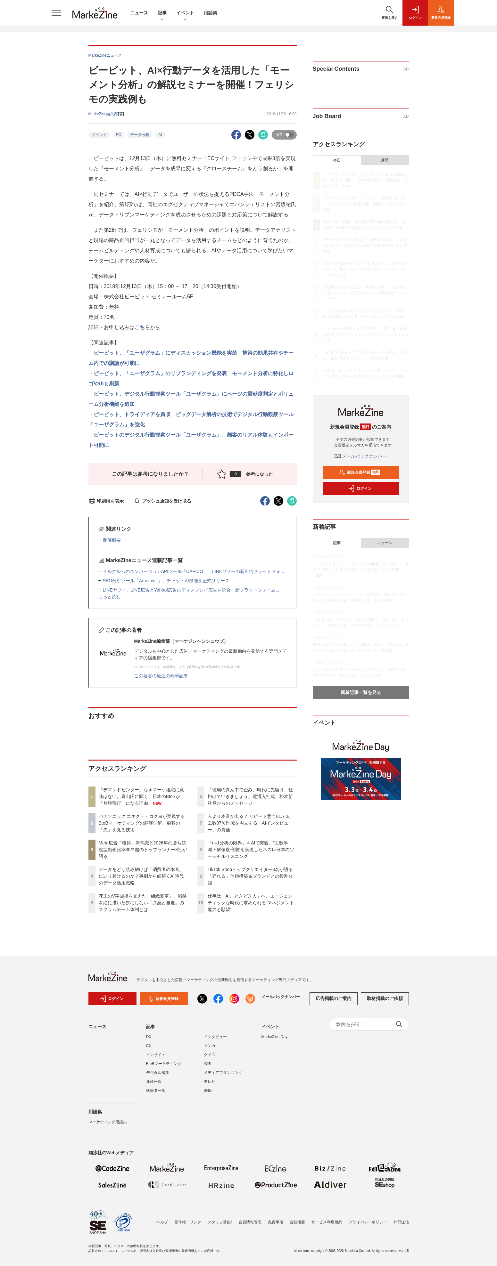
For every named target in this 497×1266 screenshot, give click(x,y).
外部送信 (401, 1222)
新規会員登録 (359, 472)
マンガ (209, 1046)
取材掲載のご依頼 (385, 998)
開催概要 (112, 540)
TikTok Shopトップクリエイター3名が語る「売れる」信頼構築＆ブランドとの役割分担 (250, 876)
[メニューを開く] (56, 13)
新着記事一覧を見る (361, 692)
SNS (208, 1090)
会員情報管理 (249, 1222)
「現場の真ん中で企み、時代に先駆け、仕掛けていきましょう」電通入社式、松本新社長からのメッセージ (250, 796)
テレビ (209, 1081)
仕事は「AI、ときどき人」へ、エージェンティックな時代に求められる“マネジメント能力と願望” (251, 902)
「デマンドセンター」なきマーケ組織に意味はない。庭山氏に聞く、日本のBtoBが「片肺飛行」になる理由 (141, 796)
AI (160, 135)
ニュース (139, 12)
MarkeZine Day (274, 1037)
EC (118, 135)
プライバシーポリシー (368, 1222)
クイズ (209, 1054)
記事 (162, 13)
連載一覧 (154, 1081)
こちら (142, 327)
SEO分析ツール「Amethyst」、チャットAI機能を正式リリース (166, 580)
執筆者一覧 (155, 1090)
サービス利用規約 (326, 1222)
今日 (337, 160)
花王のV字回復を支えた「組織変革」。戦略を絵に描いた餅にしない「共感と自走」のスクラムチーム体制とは (143, 902)
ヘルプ (162, 1222)
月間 (384, 160)
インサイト (155, 1054)
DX (149, 1037)
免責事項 (275, 1222)
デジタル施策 (157, 1072)
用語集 (210, 12)
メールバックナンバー (361, 456)
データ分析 (139, 135)
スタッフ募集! (220, 1222)
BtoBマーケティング (163, 1063)
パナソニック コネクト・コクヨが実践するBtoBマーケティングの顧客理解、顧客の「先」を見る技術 (142, 823)
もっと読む (109, 596)
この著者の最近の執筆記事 (161, 675)
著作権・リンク (187, 1222)
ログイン (360, 488)
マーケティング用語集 (107, 1122)
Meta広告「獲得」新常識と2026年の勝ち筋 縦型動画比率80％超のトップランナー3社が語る (144, 849)
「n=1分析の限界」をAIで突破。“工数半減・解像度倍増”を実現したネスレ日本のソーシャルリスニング (251, 849)
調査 (207, 1063)
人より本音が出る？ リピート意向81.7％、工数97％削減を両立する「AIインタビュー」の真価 (251, 823)
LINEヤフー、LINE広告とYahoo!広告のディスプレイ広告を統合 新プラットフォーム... (191, 590)
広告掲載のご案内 (334, 998)
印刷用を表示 (106, 501)
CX (149, 1046)
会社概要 (297, 1222)
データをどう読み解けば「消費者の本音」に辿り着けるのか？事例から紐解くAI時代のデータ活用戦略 (141, 876)
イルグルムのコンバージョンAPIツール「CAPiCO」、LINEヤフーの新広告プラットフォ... (193, 571)
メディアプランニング (223, 1072)
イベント (185, 13)
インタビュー (215, 1037)
